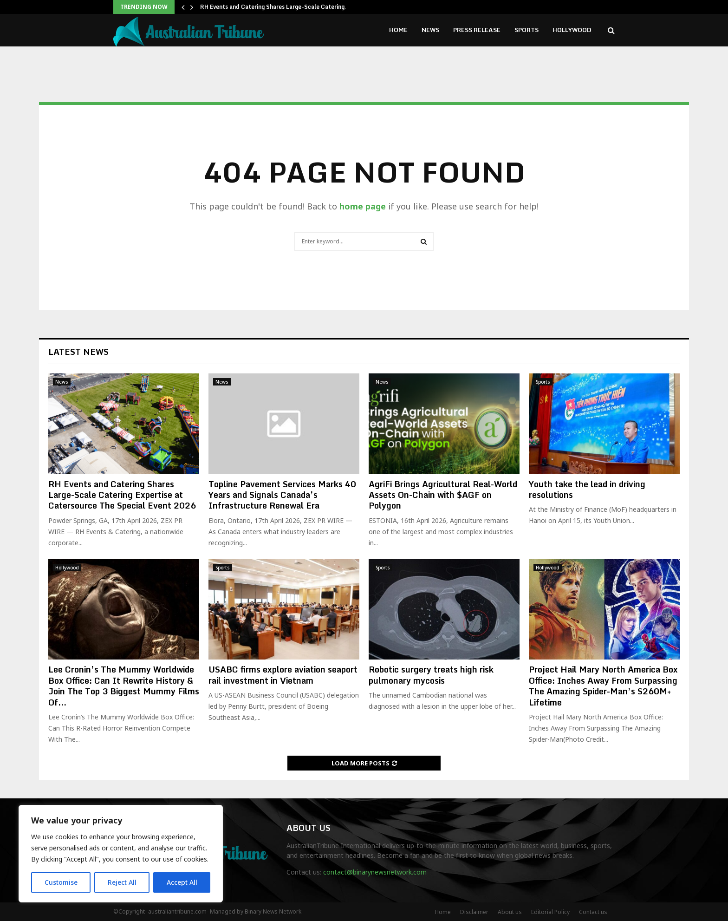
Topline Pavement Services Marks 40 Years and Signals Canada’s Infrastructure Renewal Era (282, 495)
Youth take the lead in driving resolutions (587, 489)
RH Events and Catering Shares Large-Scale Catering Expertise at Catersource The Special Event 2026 (122, 495)
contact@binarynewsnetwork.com (375, 872)
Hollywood (572, 30)
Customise (61, 882)
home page (362, 206)
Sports (526, 30)
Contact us (593, 912)
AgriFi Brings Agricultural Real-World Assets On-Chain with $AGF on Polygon (443, 495)
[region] (121, 853)
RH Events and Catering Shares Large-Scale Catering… (275, 6)
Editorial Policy (550, 912)
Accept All (182, 882)
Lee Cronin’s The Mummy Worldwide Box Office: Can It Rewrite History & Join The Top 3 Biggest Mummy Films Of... (123, 685)
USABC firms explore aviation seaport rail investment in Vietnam (283, 674)
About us (510, 912)
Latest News (78, 352)
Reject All (122, 882)
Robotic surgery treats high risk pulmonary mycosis (431, 674)
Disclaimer (474, 912)
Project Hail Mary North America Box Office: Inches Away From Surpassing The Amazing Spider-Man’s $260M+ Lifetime (603, 685)
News (430, 30)
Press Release (476, 30)
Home (398, 30)
